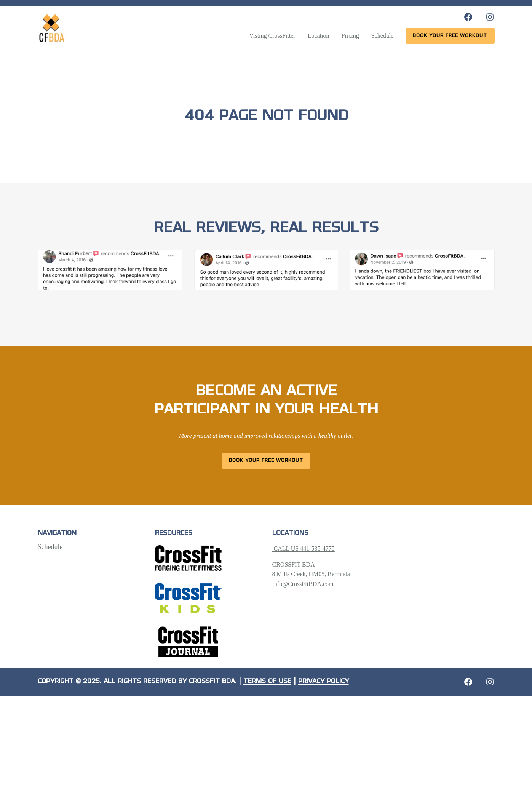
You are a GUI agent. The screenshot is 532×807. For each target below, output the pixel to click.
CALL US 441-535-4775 (303, 548)
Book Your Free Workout (266, 460)
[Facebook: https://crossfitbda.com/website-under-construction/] (468, 682)
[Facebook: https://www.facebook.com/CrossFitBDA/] (468, 17)
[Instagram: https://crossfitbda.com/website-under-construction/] (490, 682)
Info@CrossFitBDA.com (303, 584)
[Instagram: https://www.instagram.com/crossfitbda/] (490, 17)
